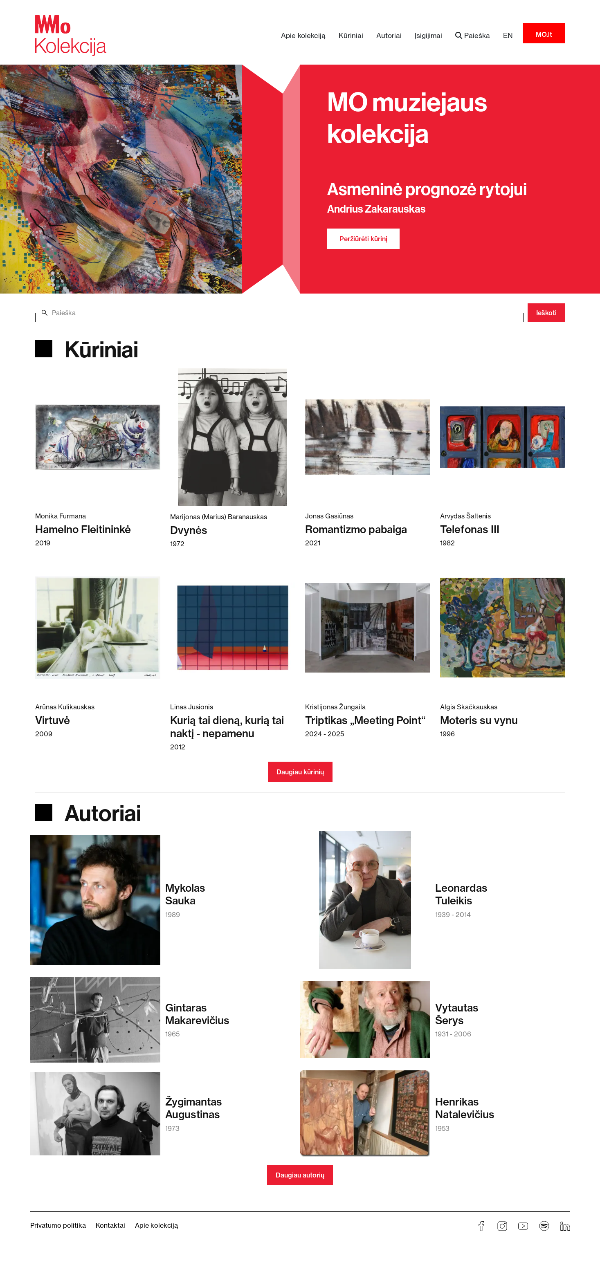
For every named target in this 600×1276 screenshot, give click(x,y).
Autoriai (389, 35)
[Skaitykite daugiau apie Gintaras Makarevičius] (95, 1023)
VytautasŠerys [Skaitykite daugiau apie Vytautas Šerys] (457, 1014)
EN (508, 35)
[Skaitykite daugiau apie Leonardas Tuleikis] (365, 904)
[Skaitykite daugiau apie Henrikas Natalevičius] (365, 1117)
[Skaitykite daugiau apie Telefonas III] (502, 436)
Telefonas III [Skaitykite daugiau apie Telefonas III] (469, 529)
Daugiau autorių (300, 1175)
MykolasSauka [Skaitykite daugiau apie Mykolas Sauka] (185, 894)
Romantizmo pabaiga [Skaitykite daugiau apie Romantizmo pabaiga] (356, 529)
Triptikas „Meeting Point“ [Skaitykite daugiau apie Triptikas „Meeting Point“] (365, 720)
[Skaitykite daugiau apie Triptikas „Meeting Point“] (367, 627)
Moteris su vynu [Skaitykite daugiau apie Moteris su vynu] (479, 720)
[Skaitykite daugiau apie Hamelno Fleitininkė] (97, 436)
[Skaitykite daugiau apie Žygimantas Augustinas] (95, 1117)
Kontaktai (110, 1225)
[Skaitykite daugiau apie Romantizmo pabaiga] (367, 436)
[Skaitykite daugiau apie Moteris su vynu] (502, 627)
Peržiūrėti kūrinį (363, 239)
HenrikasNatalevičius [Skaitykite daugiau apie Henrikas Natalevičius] (464, 1108)
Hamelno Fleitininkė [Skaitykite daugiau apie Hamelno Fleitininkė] (83, 529)
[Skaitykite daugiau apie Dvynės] (232, 437)
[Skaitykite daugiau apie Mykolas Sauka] (95, 904)
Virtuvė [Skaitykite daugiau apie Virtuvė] (52, 720)
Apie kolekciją (303, 35)
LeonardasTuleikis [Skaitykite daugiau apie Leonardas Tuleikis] (461, 894)
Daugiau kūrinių (300, 772)
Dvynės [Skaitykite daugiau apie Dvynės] (188, 530)
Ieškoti (546, 313)
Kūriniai (351, 35)
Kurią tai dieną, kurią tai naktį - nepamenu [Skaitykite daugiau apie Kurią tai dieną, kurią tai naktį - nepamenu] (227, 727)
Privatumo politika (58, 1225)
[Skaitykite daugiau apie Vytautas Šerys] (365, 1023)
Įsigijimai (428, 35)
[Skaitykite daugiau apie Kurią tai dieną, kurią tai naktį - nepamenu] (232, 627)
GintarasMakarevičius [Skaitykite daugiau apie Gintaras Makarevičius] (197, 1014)
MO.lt (544, 34)
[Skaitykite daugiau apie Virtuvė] (97, 627)
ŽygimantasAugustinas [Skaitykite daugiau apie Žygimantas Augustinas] (193, 1108)
